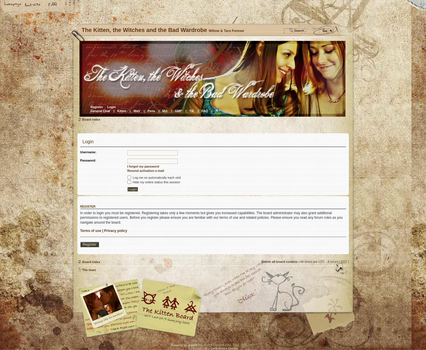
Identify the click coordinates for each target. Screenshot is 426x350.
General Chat (100, 111)
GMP (178, 111)
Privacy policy (115, 231)
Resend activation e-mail (145, 170)
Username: (88, 152)
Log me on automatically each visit (154, 177)
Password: (88, 160)
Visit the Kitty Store (332, 320)
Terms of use (90, 231)
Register (97, 107)
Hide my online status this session (153, 182)
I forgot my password (143, 166)
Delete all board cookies (279, 261)
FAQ (53, 4)
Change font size (33, 4)
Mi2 (164, 111)
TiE (191, 111)
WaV (136, 111)
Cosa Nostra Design (224, 348)
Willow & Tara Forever (168, 305)
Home (13, 4)
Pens (151, 111)
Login (111, 107)
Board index (212, 79)
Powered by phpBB (184, 345)
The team (89, 270)
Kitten (121, 111)
